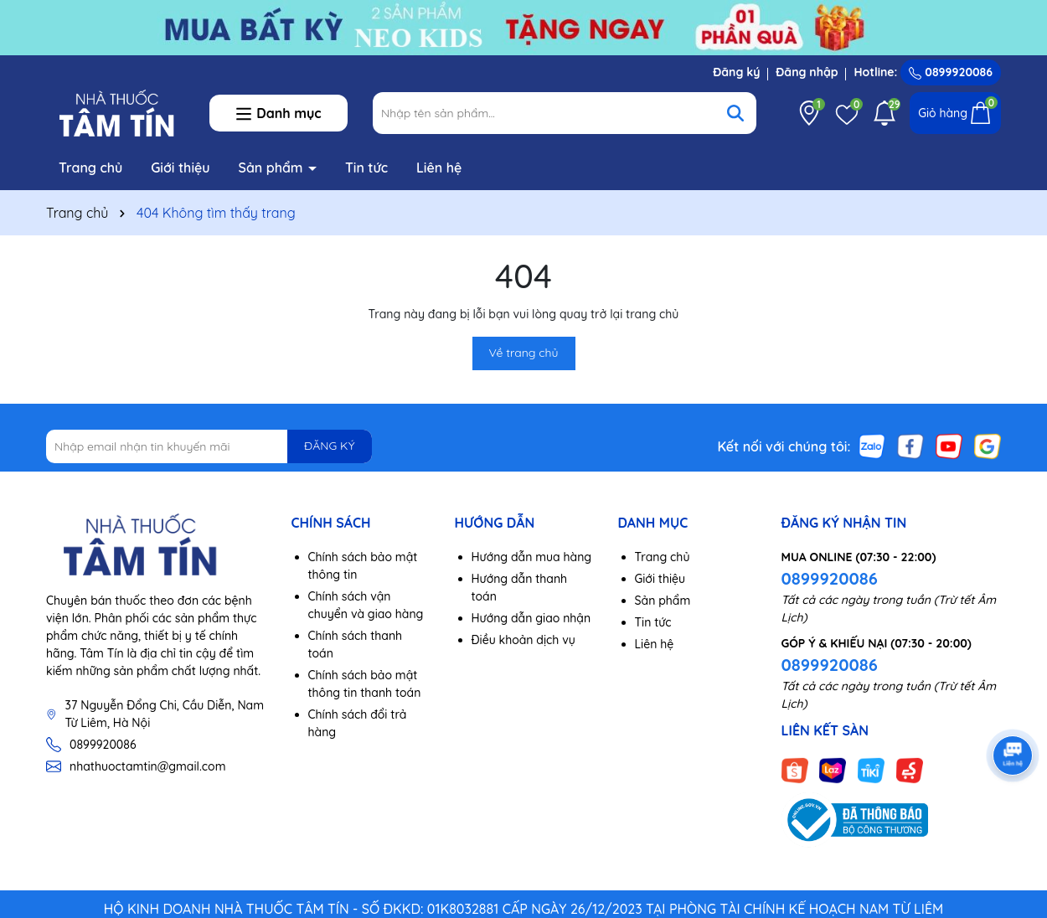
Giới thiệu (180, 167)
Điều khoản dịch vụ (523, 639)
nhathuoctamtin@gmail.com (147, 766)
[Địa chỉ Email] (209, 446)
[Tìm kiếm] (735, 113)
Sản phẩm (273, 167)
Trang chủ (90, 167)
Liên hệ (439, 167)
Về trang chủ (524, 352)
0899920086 (951, 72)
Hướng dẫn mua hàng (532, 557)
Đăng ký (736, 72)
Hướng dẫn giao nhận (531, 618)
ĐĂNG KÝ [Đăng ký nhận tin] (329, 445)
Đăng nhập (807, 72)
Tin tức (366, 167)
